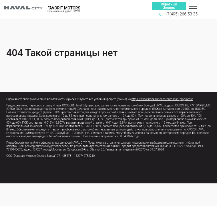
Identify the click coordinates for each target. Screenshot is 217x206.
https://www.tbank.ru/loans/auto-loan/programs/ (162, 99)
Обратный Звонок (169, 6)
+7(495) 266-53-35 (178, 14)
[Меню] (193, 6)
